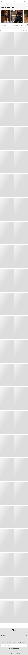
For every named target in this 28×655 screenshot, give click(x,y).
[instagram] (12, 648)
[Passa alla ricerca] (3, 1)
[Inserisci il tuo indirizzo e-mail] (13, 645)
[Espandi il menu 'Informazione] (14, 635)
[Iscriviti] (26, 645)
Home (1, 4)
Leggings (7, 4)
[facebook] (10, 648)
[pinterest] (14, 648)
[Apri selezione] (27, 31)
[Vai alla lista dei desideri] (25, 1)
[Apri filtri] (25, 31)
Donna (4, 4)
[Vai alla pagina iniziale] (14, 1)
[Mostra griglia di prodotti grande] (1, 31)
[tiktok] (16, 648)
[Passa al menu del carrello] (26, 1)
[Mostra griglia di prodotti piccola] (2, 31)
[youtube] (18, 648)
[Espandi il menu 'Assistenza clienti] (14, 638)
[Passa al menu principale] (1, 1)
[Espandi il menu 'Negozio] (14, 633)
